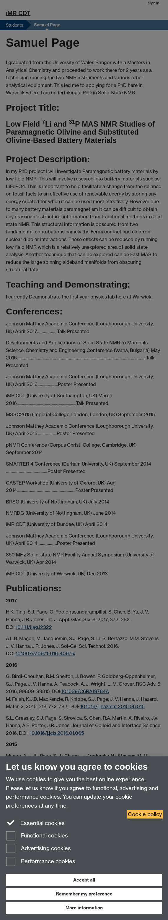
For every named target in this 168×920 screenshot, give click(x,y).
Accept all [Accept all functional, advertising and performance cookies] (84, 880)
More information (84, 908)
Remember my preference (84, 894)
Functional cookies (37, 836)
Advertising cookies (38, 848)
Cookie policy (145, 814)
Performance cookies (40, 861)
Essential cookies (35, 823)
